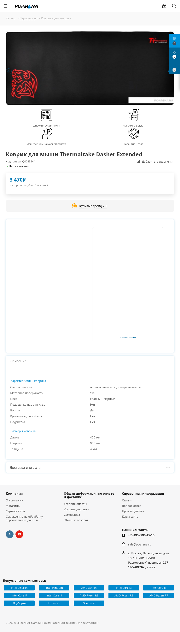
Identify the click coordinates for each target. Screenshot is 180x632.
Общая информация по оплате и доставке (89, 495)
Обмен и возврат (76, 520)
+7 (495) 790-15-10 (141, 535)
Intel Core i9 (54, 595)
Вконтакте (10, 534)
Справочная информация (143, 493)
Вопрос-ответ (131, 506)
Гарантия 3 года (133, 144)
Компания (14, 493)
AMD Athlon (89, 588)
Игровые (54, 603)
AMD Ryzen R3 (89, 595)
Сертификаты (15, 511)
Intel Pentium (54, 588)
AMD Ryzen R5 (123, 595)
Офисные (89, 603)
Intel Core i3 (124, 588)
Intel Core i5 (158, 588)
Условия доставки (76, 509)
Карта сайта (130, 516)
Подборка (19, 603)
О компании (14, 500)
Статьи (127, 500)
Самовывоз (72, 514)
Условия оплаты (75, 504)
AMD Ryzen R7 (158, 595)
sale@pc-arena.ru (139, 544)
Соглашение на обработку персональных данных (24, 518)
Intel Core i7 (19, 595)
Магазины (13, 506)
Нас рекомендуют (133, 125)
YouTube (19, 534)
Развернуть (128, 337)
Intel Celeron (19, 588)
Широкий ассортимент (46, 125)
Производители (133, 511)
